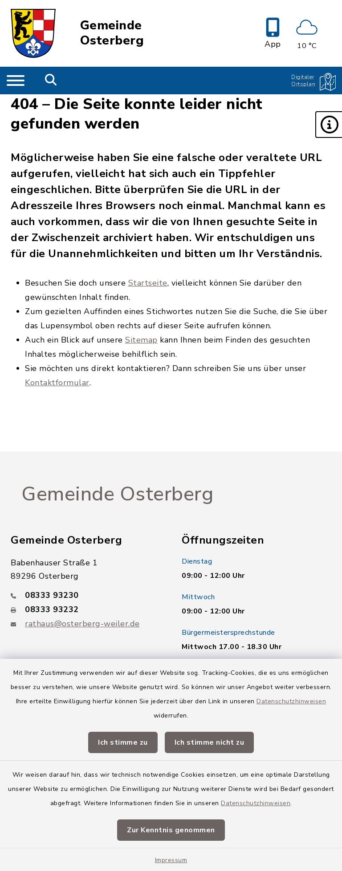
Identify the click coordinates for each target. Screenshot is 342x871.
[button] (328, 124)
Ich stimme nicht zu (209, 742)
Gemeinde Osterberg (112, 33)
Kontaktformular (57, 382)
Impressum (171, 860)
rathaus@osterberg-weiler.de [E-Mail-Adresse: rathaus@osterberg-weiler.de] (82, 623)
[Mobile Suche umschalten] (51, 80)
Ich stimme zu (123, 742)
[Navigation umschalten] (15, 81)
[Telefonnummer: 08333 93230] (85, 595)
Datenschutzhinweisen (291, 701)
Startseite (147, 283)
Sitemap (141, 340)
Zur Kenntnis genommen (171, 830)
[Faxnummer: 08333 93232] (85, 609)
